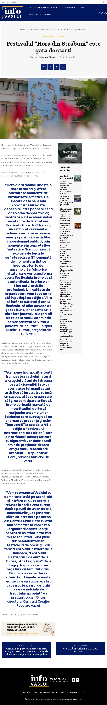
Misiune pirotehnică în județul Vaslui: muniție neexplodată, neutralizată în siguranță (66, 315)
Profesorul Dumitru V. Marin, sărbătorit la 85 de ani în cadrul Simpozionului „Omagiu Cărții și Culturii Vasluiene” (66, 230)
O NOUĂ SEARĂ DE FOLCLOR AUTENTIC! (80, 650)
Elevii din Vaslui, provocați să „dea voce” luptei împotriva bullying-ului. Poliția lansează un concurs (65, 249)
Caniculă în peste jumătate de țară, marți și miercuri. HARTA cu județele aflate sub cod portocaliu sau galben (26, 651)
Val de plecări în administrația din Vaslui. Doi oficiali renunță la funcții (66, 265)
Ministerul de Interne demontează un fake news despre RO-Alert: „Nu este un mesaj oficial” (66, 330)
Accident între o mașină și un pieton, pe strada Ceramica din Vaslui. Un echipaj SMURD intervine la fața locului (66, 184)
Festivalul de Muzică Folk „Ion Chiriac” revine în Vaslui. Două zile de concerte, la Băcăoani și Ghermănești (65, 281)
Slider (61, 36)
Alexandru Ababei (47, 57)
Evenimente (33, 29)
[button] (29, 19)
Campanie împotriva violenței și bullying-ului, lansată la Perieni (65, 200)
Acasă (22, 29)
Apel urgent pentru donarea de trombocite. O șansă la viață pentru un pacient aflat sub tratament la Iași (66, 299)
